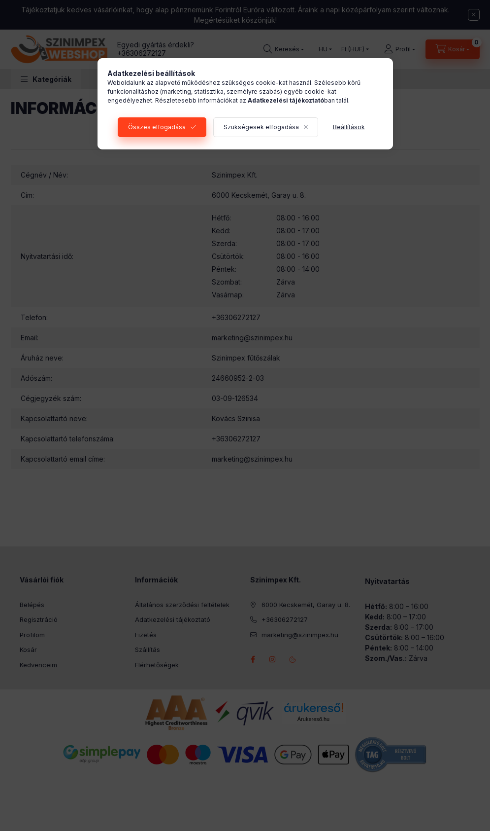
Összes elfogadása (157, 127)
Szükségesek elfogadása (261, 127)
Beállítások (349, 127)
